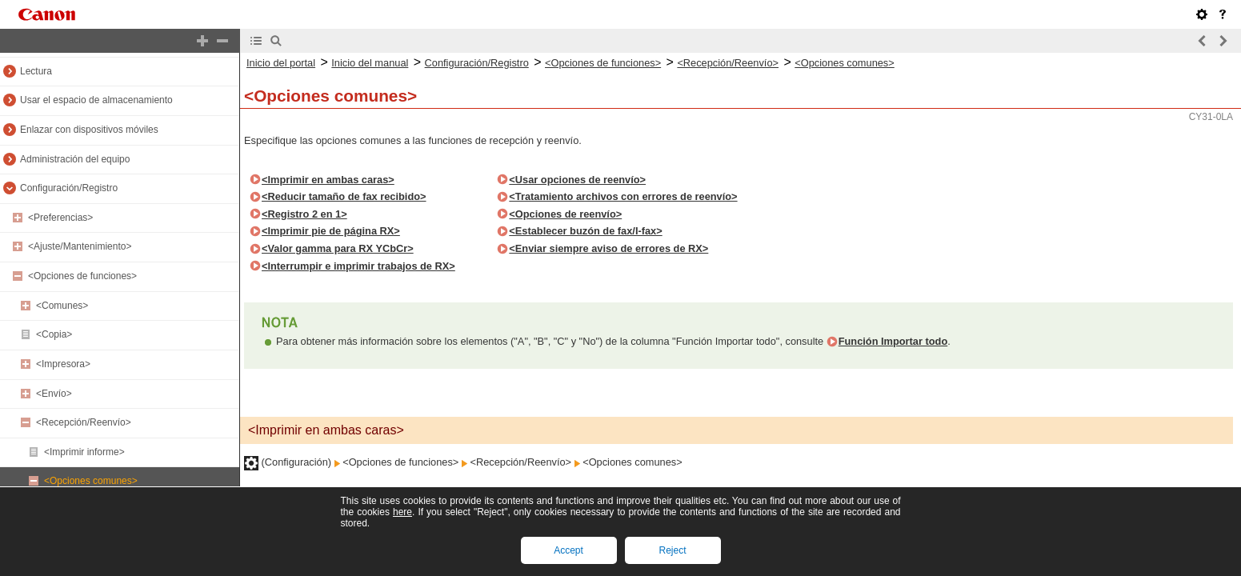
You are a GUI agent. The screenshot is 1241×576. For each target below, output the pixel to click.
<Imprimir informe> (84, 452)
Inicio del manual (369, 63)
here (402, 512)
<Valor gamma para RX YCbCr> (338, 248)
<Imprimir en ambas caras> (328, 180)
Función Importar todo (893, 341)
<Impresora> (63, 364)
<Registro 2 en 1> (304, 214)
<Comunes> (62, 305)
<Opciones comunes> (91, 480)
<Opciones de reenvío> (565, 214)
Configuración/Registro (69, 188)
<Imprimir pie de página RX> (331, 231)
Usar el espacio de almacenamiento (96, 100)
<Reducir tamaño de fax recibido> (344, 196)
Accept (568, 550)
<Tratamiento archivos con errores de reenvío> (623, 196)
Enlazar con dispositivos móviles (89, 129)
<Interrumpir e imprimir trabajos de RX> (358, 266)
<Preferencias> (60, 217)
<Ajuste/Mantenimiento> (79, 246)
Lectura (36, 71)
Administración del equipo (75, 159)
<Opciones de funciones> (82, 276)
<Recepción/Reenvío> (83, 422)
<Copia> (54, 334)
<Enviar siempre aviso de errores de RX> (608, 248)
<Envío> (54, 393)
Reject (672, 550)
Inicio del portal (280, 63)
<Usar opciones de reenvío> (577, 180)
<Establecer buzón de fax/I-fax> (585, 231)
